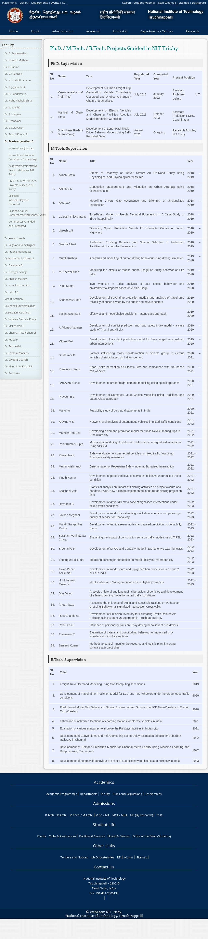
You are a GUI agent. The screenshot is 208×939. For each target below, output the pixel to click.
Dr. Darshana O (13, 265)
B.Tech (49, 815)
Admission (120, 31)
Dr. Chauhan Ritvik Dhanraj (20, 332)
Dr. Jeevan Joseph (14, 238)
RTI (119, 857)
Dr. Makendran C (14, 326)
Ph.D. (159, 815)
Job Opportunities (102, 857)
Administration (62, 31)
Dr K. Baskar (11, 67)
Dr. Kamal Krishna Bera (17, 285)
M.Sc (98, 815)
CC (63, 2)
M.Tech (74, 815)
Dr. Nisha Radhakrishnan (18, 100)
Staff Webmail (167, 2)
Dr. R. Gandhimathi (15, 94)
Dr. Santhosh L (13, 346)
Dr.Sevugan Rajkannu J (17, 312)
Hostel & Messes (119, 836)
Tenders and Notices (74, 857)
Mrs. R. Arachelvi (14, 299)
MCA (115, 815)
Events (55, 2)
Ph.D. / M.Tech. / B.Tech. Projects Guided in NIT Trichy (23, 185)
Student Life (104, 824)
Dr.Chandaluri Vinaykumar (19, 306)
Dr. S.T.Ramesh (13, 73)
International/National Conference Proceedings (23, 157)
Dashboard (199, 2)
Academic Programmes (61, 794)
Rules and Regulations (127, 794)
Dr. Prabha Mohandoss (17, 251)
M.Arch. (87, 815)
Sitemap (184, 2)
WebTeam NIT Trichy (105, 912)
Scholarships (153, 794)
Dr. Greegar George (15, 272)
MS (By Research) (141, 815)
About (35, 31)
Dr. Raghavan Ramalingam (19, 245)
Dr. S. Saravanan (14, 127)
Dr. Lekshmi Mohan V (16, 353)
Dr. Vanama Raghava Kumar (20, 319)
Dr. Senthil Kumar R (15, 134)
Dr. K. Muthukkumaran (17, 80)
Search (126, 2)
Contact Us (104, 867)
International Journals (21, 148)
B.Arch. (62, 815)
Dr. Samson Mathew (16, 60)
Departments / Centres (156, 31)
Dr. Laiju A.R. (11, 292)
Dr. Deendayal (12, 121)
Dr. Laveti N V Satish (16, 359)
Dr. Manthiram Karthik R (18, 366)
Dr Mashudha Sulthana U (19, 258)
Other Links (104, 845)
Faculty (8, 45)
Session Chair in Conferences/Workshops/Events (27, 213)
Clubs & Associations (62, 836)
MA (107, 815)
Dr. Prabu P (11, 339)
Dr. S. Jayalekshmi (14, 87)
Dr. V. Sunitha (12, 107)
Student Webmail (144, 2)
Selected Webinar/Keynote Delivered (19, 200)
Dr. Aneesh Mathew (15, 279)
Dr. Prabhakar (12, 373)
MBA (124, 815)
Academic (93, 31)
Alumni (128, 857)
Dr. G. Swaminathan (16, 53)
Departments (39, 2)
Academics (104, 782)
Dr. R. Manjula (12, 114)
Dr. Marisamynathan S (18, 141)
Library (24, 2)
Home (13, 31)
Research (192, 31)
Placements (9, 2)
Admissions (104, 803)
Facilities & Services (92, 836)
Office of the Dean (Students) (152, 836)
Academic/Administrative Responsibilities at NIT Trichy (23, 170)
